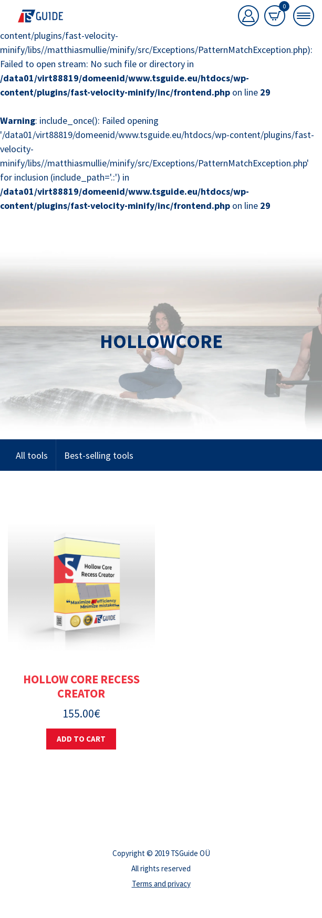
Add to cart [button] (81, 739)
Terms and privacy (161, 884)
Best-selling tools (98, 455)
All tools (32, 455)
